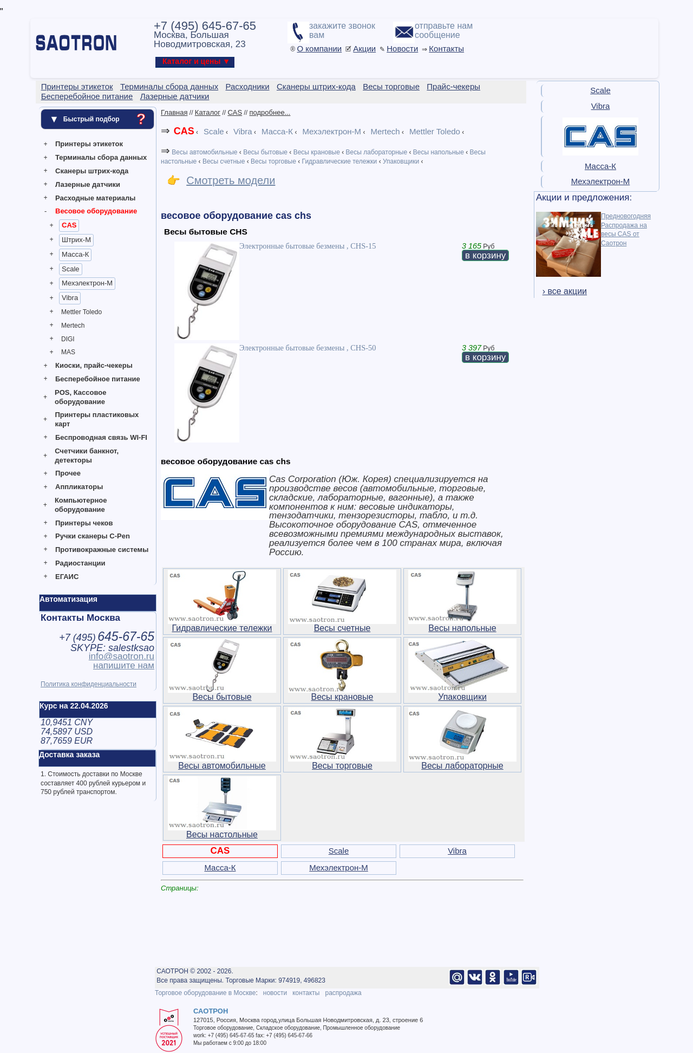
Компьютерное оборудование (81, 505)
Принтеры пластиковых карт (97, 419)
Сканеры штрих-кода (91, 171)
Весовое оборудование (96, 211)
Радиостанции (80, 563)
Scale (71, 269)
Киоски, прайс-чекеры (94, 365)
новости (275, 993)
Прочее (68, 473)
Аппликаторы (79, 487)
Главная (174, 112)
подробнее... (270, 112)
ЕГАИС (67, 577)
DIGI (68, 339)
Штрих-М (76, 240)
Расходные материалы (95, 198)
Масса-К (75, 254)
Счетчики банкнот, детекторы (87, 455)
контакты (305, 993)
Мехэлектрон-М (87, 283)
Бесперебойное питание (97, 379)
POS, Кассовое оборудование (80, 397)
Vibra (70, 298)
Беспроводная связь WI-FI (101, 437)
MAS (68, 352)
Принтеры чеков (84, 523)
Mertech (72, 325)
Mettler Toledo (81, 312)
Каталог (207, 112)
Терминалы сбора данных (101, 157)
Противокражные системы (101, 549)
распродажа (343, 993)
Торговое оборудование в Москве (205, 993)
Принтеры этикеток (89, 144)
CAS (69, 225)
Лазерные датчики (87, 184)
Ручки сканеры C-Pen (92, 536)
